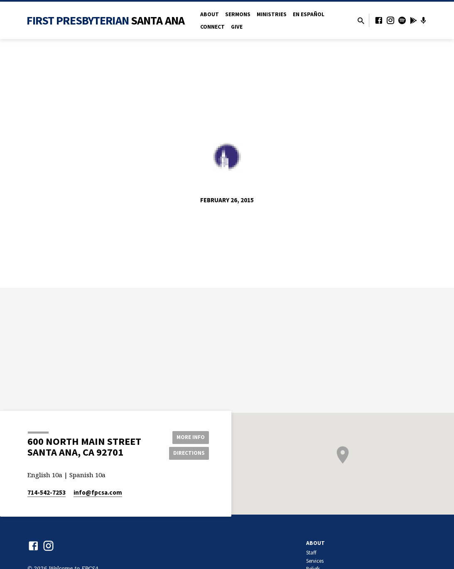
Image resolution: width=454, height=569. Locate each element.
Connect (212, 26)
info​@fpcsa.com (98, 492)
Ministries (272, 14)
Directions (188, 453)
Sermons (237, 14)
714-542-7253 (46, 492)
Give (237, 26)
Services (315, 560)
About (209, 14)
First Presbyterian (106, 20)
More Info (188, 436)
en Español (308, 14)
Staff (311, 552)
